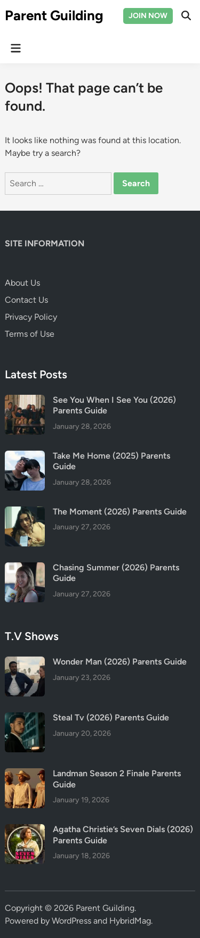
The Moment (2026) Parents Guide (120, 512)
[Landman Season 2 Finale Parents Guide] (25, 774)
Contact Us (26, 300)
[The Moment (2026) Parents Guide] (25, 513)
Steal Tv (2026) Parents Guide (111, 717)
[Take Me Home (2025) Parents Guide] (25, 457)
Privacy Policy (31, 317)
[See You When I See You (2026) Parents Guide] (25, 401)
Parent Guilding (54, 15)
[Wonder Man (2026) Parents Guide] (25, 663)
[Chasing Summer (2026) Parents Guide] (25, 568)
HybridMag (130, 921)
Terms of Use (29, 334)
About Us (22, 283)
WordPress (71, 921)
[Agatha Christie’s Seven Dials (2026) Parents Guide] (25, 830)
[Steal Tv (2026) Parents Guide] (25, 718)
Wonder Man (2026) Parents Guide (120, 662)
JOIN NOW (148, 15)
